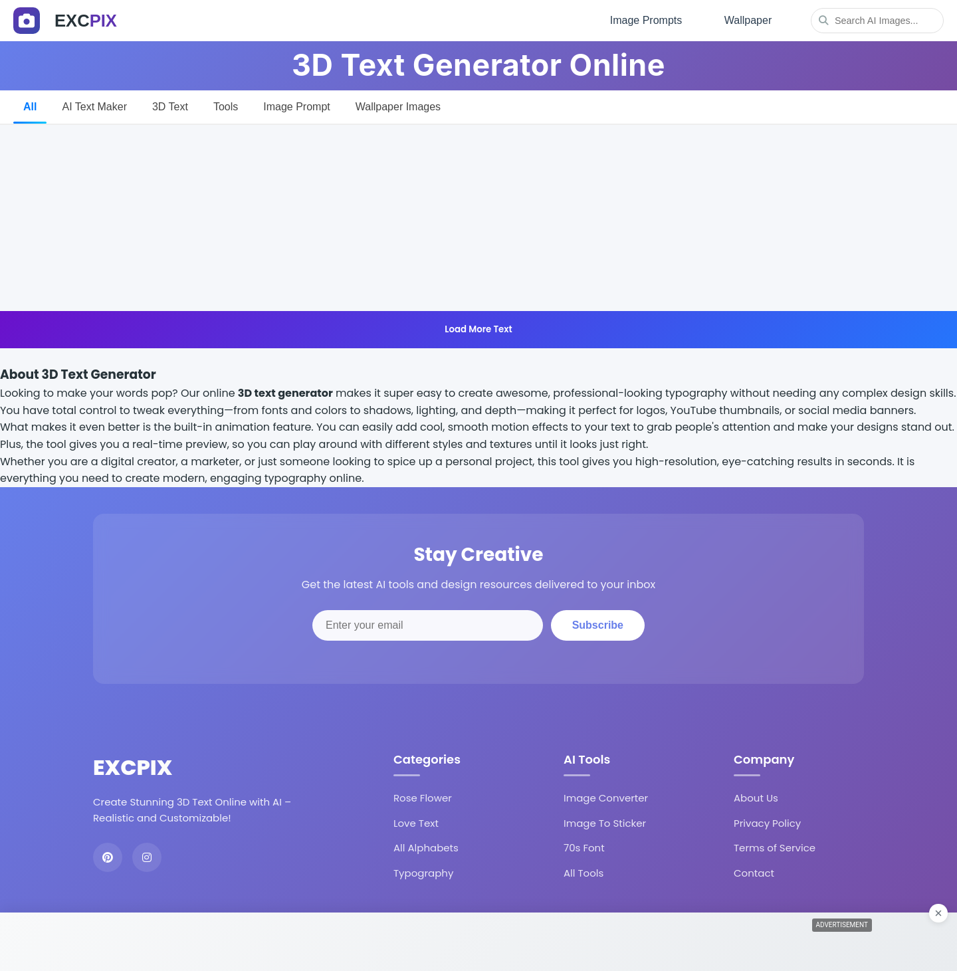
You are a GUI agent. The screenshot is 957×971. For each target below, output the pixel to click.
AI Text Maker (94, 106)
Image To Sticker (605, 822)
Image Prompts (645, 20)
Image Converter (606, 798)
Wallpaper (748, 20)
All (30, 106)
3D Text (170, 106)
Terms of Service (774, 848)
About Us (756, 798)
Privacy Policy (767, 822)
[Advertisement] (478, 217)
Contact (754, 872)
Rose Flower (422, 798)
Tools (225, 106)
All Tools (583, 872)
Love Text (416, 822)
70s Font (584, 848)
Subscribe (597, 625)
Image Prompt (296, 106)
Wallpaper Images (398, 106)
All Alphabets (426, 848)
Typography (423, 872)
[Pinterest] (107, 857)
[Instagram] (146, 857)
